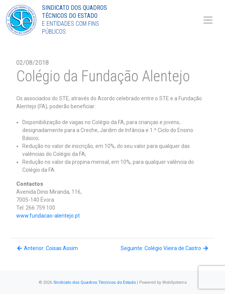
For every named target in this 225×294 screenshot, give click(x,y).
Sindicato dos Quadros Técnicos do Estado (94, 282)
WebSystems (174, 282)
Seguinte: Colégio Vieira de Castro (165, 248)
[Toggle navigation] (208, 20)
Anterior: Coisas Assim (47, 248)
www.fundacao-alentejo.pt (48, 216)
